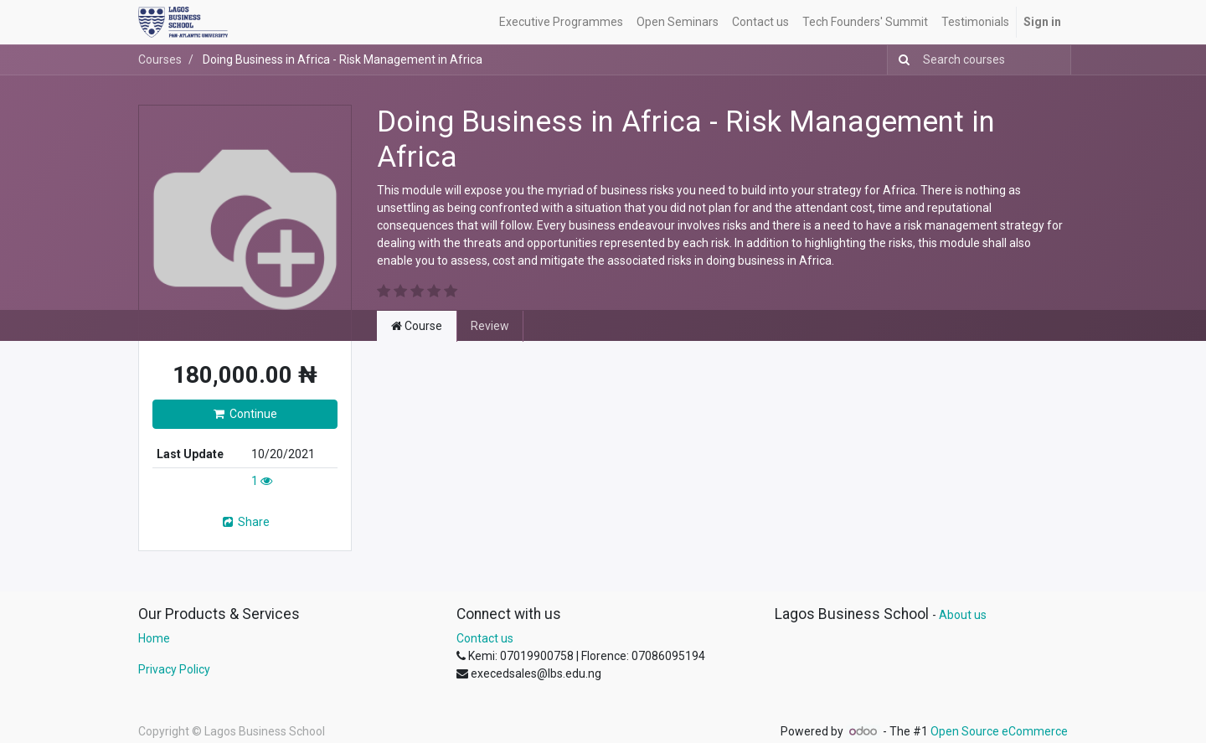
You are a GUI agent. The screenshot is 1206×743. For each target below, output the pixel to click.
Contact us (484, 638)
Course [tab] (416, 326)
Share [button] (245, 522)
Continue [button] (245, 414)
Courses (160, 59)
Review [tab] (490, 326)
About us (963, 615)
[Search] (901, 60)
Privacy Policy (174, 669)
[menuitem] (561, 22)
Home (154, 638)
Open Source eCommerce (999, 731)
